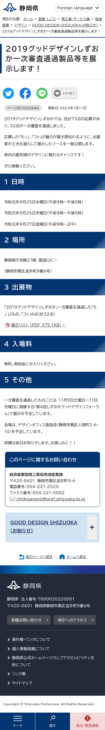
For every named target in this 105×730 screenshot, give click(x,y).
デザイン (20, 25)
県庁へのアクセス (72, 620)
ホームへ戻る (76, 556)
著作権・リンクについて (31, 639)
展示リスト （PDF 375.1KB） (38, 325)
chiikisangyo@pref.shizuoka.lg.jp (51, 499)
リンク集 (19, 674)
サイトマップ (22, 683)
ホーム (28, 19)
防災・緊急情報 (87, 725)
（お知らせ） (65, 25)
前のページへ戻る (39, 556)
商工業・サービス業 (75, 19)
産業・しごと (47, 19)
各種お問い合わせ (26, 620)
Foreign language (75, 8)
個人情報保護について (31, 649)
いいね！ (69, 93)
